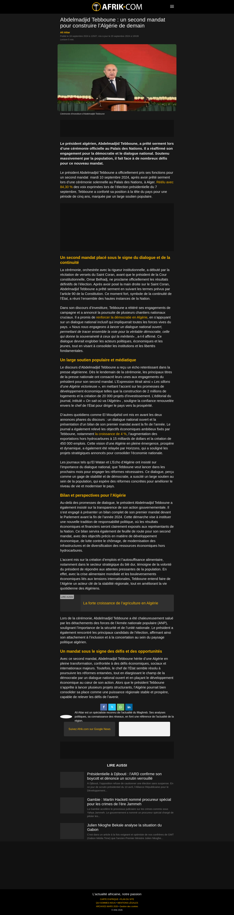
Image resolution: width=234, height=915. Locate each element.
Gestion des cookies (129, 906)
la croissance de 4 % (111, 434)
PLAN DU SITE (127, 899)
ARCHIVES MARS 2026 (107, 906)
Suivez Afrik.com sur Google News (89, 729)
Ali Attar (65, 32)
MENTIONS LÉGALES (128, 903)
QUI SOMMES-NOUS (106, 903)
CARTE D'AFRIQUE (109, 899)
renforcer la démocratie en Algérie (121, 317)
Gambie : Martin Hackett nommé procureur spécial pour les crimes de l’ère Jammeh (129, 801)
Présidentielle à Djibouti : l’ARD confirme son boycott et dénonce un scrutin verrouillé (124, 776)
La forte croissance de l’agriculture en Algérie (120, 603)
